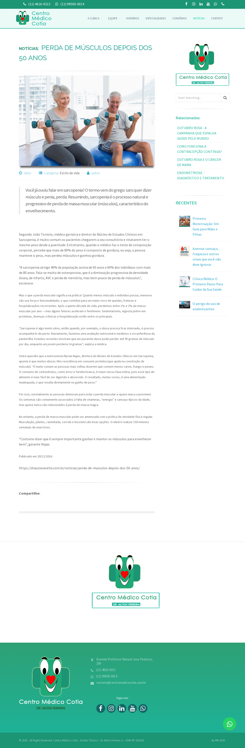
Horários (132, 18)
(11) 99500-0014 (222, 4)
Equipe (112, 18)
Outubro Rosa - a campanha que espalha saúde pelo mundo (196, 133)
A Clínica (93, 18)
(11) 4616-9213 (105, 670)
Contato (217, 18)
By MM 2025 (218, 740)
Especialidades (156, 18)
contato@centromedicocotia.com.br (121, 682)
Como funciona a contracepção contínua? (199, 149)
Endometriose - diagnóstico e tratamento (200, 175)
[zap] (229, 723)
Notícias (198, 18)
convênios (179, 18)
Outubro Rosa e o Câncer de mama (199, 162)
